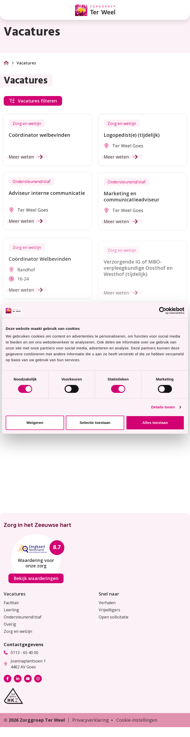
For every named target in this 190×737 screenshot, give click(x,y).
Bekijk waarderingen (36, 578)
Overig (10, 624)
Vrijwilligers (109, 610)
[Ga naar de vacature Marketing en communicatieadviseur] (142, 208)
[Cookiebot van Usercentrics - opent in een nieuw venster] (162, 310)
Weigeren (34, 422)
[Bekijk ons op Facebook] (7, 678)
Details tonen (163, 407)
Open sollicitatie (113, 617)
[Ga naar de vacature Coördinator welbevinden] (47, 140)
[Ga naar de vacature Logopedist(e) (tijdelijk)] (142, 140)
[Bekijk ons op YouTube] (28, 678)
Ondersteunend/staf (23, 617)
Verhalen (107, 602)
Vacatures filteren (33, 101)
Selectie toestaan (95, 422)
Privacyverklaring (90, 720)
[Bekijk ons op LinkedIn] (18, 678)
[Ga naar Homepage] (6, 62)
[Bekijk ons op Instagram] (38, 678)
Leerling (11, 610)
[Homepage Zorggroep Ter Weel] (95, 10)
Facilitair (11, 602)
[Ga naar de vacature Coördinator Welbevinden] (47, 279)
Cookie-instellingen (136, 720)
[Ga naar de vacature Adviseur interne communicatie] (47, 204)
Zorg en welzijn (18, 631)
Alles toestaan (155, 422)
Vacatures (14, 594)
